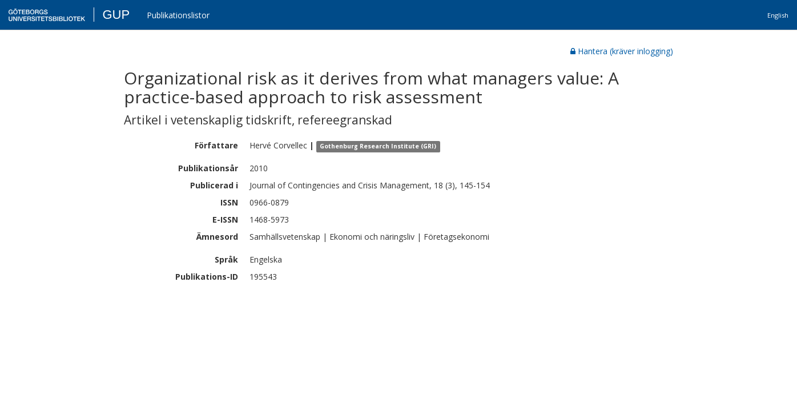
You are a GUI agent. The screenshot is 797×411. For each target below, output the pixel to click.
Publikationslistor (178, 15)
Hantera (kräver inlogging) (621, 51)
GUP (116, 14)
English (777, 15)
